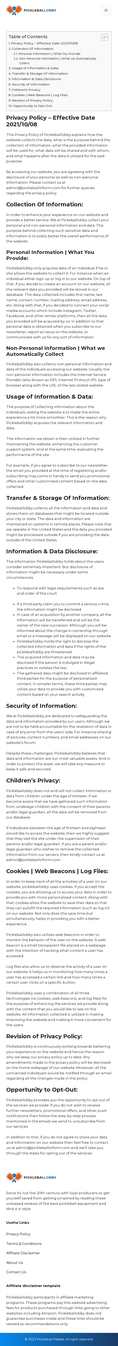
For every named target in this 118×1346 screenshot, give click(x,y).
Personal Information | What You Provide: (50, 53)
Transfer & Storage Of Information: (40, 73)
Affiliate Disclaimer (23, 1253)
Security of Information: (31, 84)
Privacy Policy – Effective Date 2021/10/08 (44, 43)
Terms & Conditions (24, 1244)
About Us (14, 1263)
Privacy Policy (18, 1234)
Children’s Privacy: (26, 90)
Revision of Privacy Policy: (32, 100)
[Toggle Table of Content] (102, 37)
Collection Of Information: (33, 49)
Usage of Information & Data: (35, 68)
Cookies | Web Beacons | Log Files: (40, 95)
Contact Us (16, 1272)
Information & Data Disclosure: (36, 79)
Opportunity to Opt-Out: (32, 106)
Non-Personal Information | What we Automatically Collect (57, 61)
